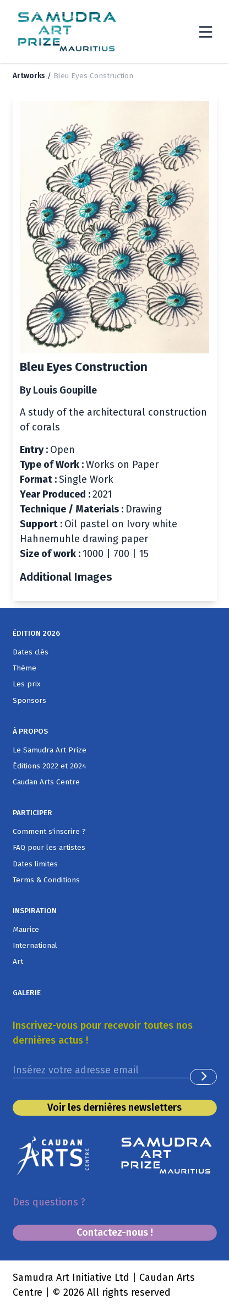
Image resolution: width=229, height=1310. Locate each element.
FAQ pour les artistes (49, 847)
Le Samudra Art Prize (49, 750)
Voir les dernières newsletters (114, 1107)
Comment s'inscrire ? (49, 831)
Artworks (29, 75)
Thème (24, 668)
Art (18, 961)
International (35, 945)
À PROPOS (30, 731)
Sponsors (29, 700)
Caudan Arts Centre (46, 782)
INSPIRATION (35, 910)
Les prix (27, 684)
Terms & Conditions (46, 880)
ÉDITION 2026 (36, 633)
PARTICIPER (32, 812)
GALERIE (27, 992)
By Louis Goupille (58, 390)
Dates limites (35, 864)
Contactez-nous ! (115, 1232)
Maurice (26, 929)
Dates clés (30, 652)
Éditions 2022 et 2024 (49, 766)
